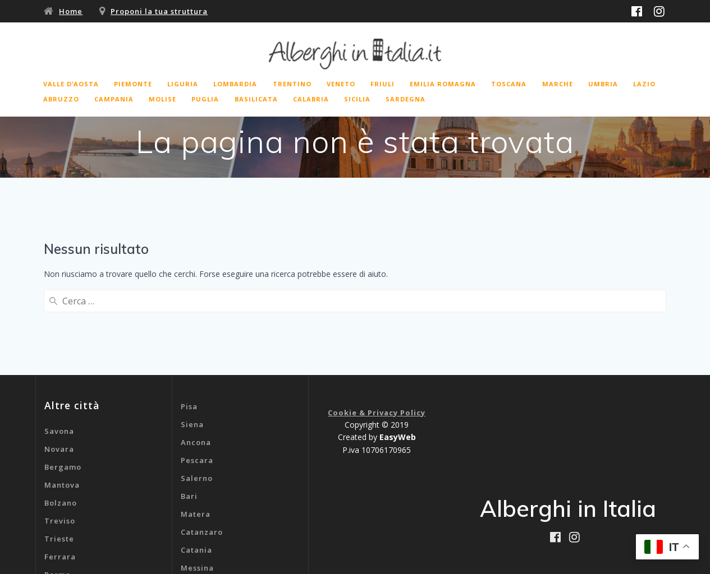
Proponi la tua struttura (159, 11)
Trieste (59, 450)
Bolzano (60, 414)
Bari (189, 407)
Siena (192, 336)
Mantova (62, 396)
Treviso (59, 432)
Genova (196, 515)
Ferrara (60, 468)
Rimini (57, 504)
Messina (197, 479)
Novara (59, 360)
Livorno (59, 522)
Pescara (197, 372)
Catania (196, 461)
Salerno (197, 390)
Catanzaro (202, 443)
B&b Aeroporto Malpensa (232, 533)
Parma (57, 486)
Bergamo (62, 378)
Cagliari (197, 497)
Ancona (196, 354)
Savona (59, 342)
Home (71, 11)
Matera (195, 425)
